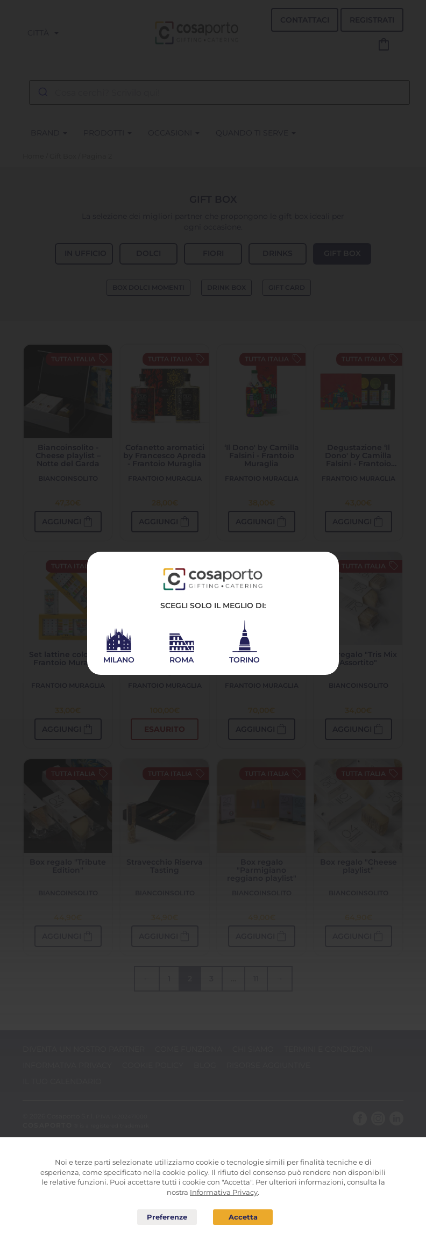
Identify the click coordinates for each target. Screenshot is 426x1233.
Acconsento (243, 1217)
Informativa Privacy (224, 1192)
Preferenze (167, 1217)
